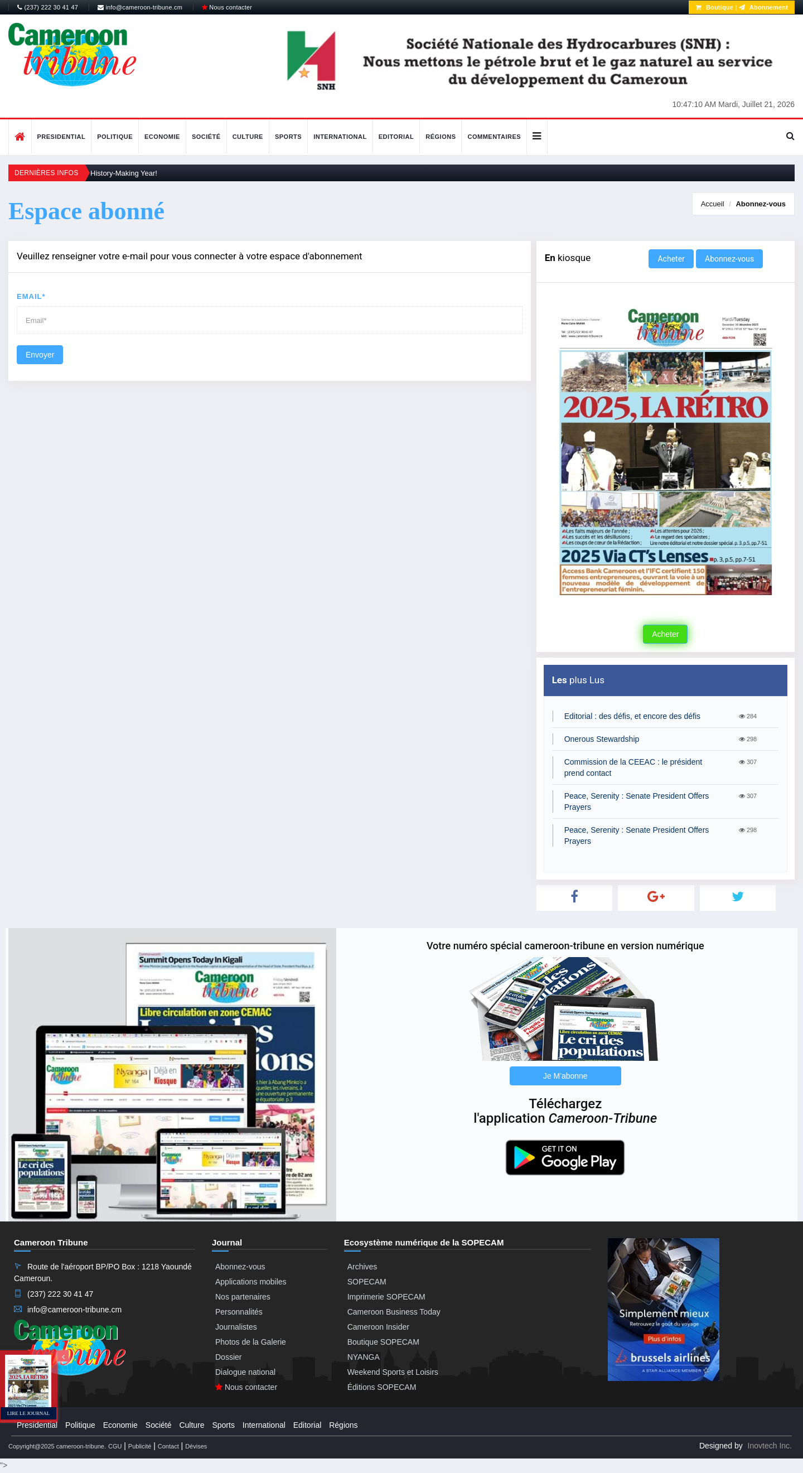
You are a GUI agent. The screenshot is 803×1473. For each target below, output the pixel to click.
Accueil (712, 204)
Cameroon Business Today (394, 1311)
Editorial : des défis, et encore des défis (632, 716)
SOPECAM (366, 1281)
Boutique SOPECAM (383, 1341)
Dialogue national (245, 1372)
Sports (288, 136)
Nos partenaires (242, 1296)
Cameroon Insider (378, 1326)
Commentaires (494, 136)
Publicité (140, 1446)
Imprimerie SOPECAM (386, 1296)
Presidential (61, 136)
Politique (115, 136)
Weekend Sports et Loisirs (392, 1372)
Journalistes (236, 1326)
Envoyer (40, 354)
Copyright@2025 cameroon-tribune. (57, 1446)
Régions (440, 136)
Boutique (714, 7)
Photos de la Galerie (250, 1341)
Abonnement (763, 7)
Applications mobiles (251, 1281)
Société (206, 136)
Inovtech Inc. (770, 1445)
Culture (248, 136)
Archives (362, 1266)
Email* (31, 296)
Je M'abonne (565, 1075)
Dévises (196, 1446)
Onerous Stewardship (602, 739)
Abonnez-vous (761, 204)
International (340, 136)
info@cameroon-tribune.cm (140, 7)
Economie (162, 136)
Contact (168, 1446)
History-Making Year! (123, 173)
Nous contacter (227, 7)
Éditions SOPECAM (382, 1387)
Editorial (396, 136)
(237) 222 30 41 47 (47, 7)
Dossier (228, 1357)
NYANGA (363, 1357)
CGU (115, 1446)
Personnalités (239, 1311)
